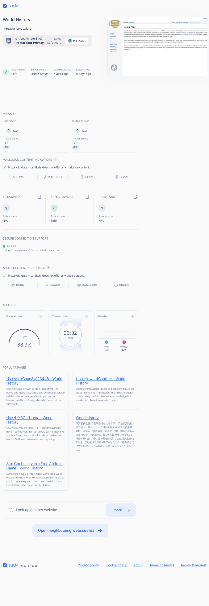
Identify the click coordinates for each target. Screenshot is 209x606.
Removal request (193, 565)
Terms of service (161, 565)
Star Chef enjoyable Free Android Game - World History (34, 465)
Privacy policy (88, 565)
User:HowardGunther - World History (100, 381)
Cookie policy (116, 565)
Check (121, 510)
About (138, 565)
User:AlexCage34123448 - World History (34, 381)
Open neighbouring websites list (70, 530)
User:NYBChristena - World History (29, 420)
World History (87, 418)
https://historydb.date (17, 28)
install (75, 41)
